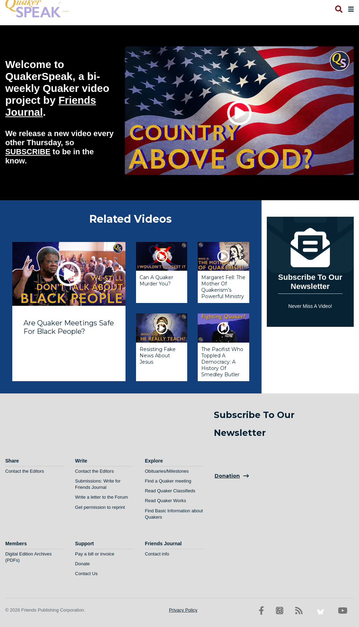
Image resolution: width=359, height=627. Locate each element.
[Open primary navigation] (349, 9)
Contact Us (86, 573)
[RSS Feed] (299, 610)
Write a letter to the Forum (101, 497)
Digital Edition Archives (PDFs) (28, 557)
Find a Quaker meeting (168, 481)
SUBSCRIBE (28, 151)
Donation (227, 476)
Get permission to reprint (100, 507)
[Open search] (338, 9)
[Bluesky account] (320, 610)
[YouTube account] (342, 610)
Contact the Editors (24, 471)
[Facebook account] (261, 610)
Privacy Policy (183, 610)
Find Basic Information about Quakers (174, 514)
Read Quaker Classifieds (170, 490)
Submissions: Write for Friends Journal (98, 484)
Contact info (157, 554)
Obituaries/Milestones (167, 471)
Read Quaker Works (165, 500)
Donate (82, 563)
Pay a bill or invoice (94, 554)
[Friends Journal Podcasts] (279, 610)
